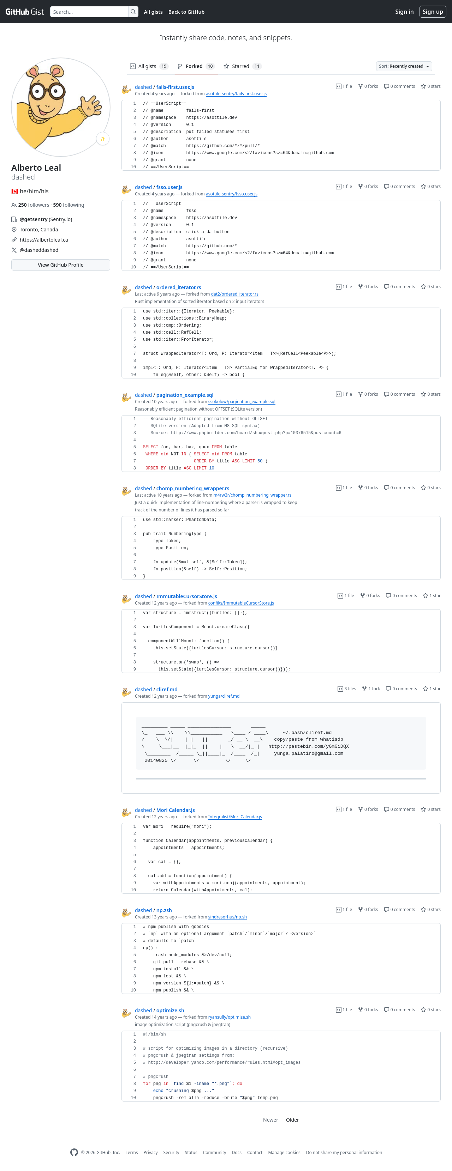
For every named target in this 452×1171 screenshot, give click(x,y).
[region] (281, 135)
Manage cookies (284, 1152)
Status (191, 1152)
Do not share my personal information (344, 1152)
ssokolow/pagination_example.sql (241, 402)
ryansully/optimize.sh (229, 1017)
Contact (254, 1152)
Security (171, 1152)
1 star (432, 596)
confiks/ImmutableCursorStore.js (241, 603)
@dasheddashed (39, 250)
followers (30, 204)
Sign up (433, 12)
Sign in (405, 12)
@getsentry (34, 219)
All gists (153, 11)
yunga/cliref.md (224, 696)
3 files (347, 689)
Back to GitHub (186, 11)
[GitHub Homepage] (74, 1152)
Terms (132, 1152)
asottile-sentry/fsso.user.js (231, 194)
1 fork (371, 689)
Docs (237, 1152)
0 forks (368, 86)
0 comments (399, 86)
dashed (143, 87)
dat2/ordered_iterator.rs (234, 294)
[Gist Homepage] (25, 11)
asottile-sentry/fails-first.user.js (236, 94)
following (68, 204)
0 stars (431, 86)
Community (214, 1152)
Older (292, 1119)
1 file (344, 86)
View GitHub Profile (60, 264)
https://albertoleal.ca (44, 239)
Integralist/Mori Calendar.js (235, 817)
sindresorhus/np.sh (227, 917)
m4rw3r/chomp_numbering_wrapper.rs (253, 495)
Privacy (151, 1152)
